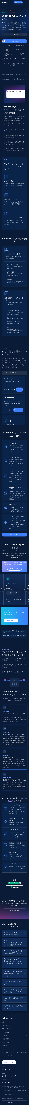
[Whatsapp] (2, 1082)
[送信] (25, 373)
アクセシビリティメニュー (9, 1102)
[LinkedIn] (2, 1069)
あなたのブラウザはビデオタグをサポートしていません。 (14, 94)
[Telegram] (8, 1082)
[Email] (5, 1082)
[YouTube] (5, 1069)
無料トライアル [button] (18, 2)
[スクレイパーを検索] (13, 373)
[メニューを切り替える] (25, 2)
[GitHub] (8, 1069)
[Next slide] (26, 589)
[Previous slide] (3, 589)
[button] (9, 1062)
